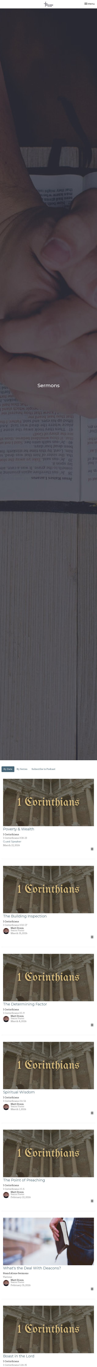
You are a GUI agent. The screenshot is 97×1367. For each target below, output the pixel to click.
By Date (8, 769)
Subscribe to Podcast (43, 769)
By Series (22, 769)
